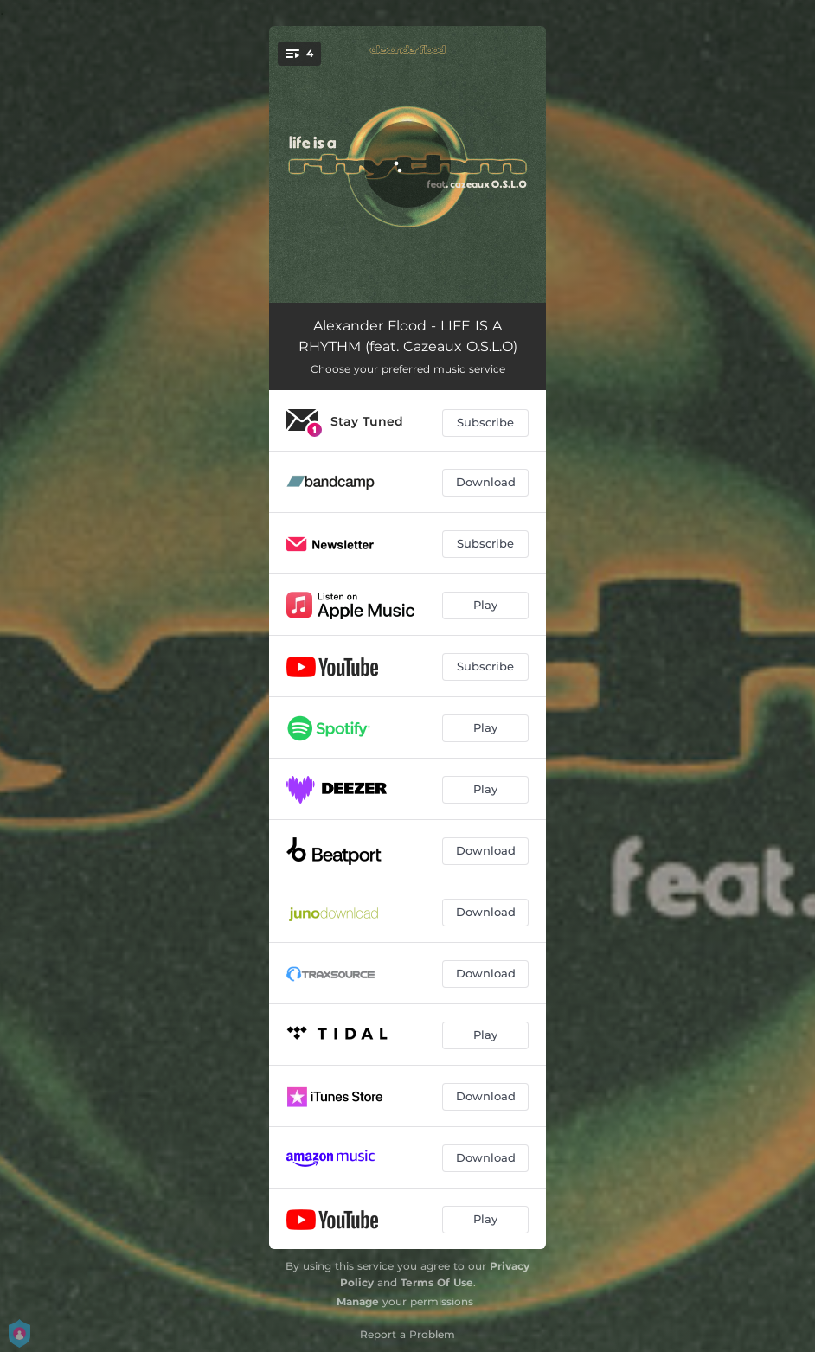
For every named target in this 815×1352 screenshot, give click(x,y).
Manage (358, 1301)
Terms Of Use (437, 1282)
